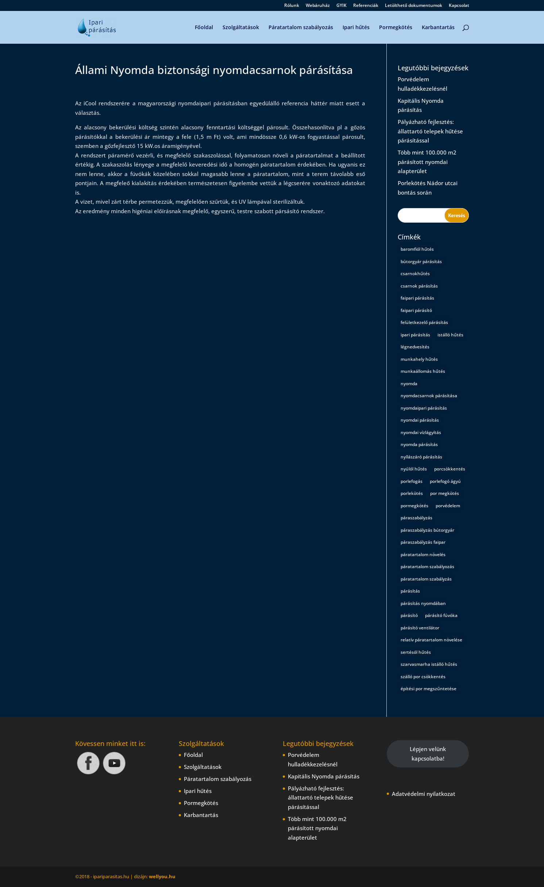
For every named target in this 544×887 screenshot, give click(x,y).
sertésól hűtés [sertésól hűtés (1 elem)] (416, 652)
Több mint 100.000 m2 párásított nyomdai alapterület (427, 162)
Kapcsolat (459, 5)
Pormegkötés (395, 28)
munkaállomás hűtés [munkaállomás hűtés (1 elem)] (423, 371)
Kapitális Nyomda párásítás (323, 776)
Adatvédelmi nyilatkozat (423, 793)
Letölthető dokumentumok (413, 5)
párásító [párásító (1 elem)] (409, 615)
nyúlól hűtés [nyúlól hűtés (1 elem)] (414, 469)
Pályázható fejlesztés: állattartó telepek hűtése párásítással (430, 131)
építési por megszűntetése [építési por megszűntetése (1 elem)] (428, 688)
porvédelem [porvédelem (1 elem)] (448, 506)
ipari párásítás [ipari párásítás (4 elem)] (415, 335)
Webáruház (318, 5)
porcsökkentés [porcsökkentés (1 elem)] (449, 469)
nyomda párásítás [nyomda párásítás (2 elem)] (419, 444)
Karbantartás (438, 28)
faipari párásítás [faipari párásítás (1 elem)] (417, 298)
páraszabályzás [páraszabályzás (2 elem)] (416, 518)
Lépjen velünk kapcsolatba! (428, 753)
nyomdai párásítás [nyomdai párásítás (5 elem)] (420, 420)
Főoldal (204, 28)
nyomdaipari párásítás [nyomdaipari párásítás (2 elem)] (424, 408)
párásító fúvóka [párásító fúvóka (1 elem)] (441, 615)
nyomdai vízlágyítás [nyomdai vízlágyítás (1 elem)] (421, 432)
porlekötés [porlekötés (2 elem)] (412, 493)
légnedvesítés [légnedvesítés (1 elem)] (415, 347)
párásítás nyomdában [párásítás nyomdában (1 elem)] (423, 603)
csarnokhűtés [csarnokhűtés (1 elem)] (415, 273)
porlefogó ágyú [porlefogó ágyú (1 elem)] (445, 481)
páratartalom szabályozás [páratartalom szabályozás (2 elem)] (427, 566)
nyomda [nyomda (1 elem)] (409, 383)
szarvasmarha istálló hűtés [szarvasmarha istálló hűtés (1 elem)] (429, 664)
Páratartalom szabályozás (301, 28)
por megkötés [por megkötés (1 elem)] (444, 493)
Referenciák (365, 5)
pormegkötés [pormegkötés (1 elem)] (414, 506)
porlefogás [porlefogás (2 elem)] (412, 481)
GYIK (341, 5)
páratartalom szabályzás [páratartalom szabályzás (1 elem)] (426, 579)
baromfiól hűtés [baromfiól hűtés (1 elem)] (417, 249)
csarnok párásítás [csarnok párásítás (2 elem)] (419, 286)
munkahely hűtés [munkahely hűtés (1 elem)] (419, 359)
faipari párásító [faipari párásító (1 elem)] (416, 310)
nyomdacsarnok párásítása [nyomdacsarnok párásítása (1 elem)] (429, 395)
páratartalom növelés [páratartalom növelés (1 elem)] (423, 554)
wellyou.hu (162, 876)
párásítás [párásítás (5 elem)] (410, 591)
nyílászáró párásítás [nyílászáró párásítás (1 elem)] (421, 457)
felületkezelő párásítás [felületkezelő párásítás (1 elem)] (424, 322)
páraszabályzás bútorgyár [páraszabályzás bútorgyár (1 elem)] (427, 530)
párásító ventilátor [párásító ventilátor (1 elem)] (420, 628)
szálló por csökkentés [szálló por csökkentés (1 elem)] (423, 676)
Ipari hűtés (356, 28)
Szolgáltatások (241, 28)
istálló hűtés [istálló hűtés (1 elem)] (450, 335)
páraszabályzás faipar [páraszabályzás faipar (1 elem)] (423, 542)
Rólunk (291, 5)
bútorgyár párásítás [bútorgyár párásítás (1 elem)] (421, 261)
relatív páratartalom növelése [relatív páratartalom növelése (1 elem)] (431, 640)
